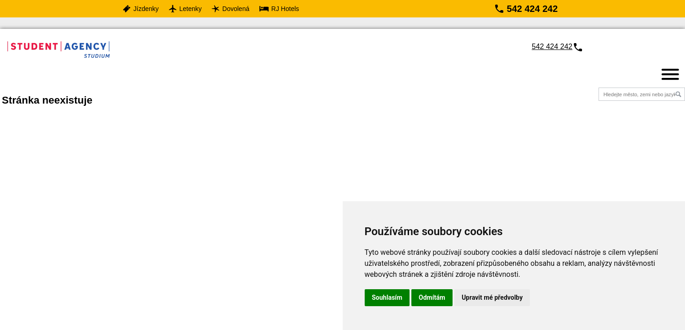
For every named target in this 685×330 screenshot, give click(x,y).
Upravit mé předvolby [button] (492, 297)
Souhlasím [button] (387, 297)
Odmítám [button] (432, 297)
